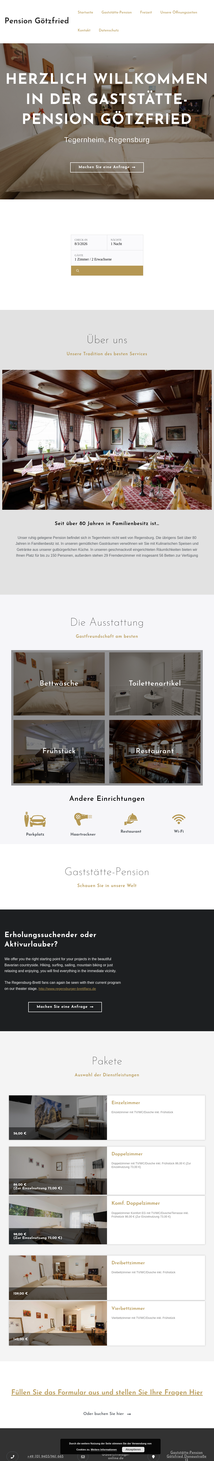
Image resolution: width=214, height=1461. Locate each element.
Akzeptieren (133, 1449)
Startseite (84, 12)
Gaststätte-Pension (115, 12)
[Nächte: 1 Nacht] (125, 242)
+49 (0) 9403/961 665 (45, 1457)
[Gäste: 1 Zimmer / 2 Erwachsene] (107, 258)
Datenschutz (107, 30)
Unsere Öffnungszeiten (174, 12)
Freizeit (143, 12)
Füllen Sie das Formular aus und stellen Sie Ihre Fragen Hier (107, 1393)
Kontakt (83, 30)
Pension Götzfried (36, 21)
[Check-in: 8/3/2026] (89, 242)
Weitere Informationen (104, 1449)
